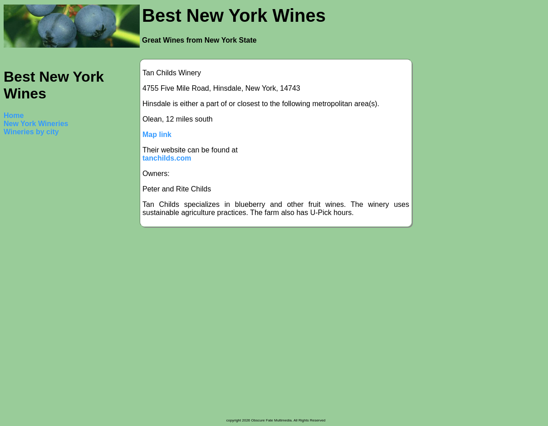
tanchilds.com (166, 158)
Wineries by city (31, 132)
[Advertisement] (40, 280)
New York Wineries (36, 123)
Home (14, 115)
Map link (156, 134)
